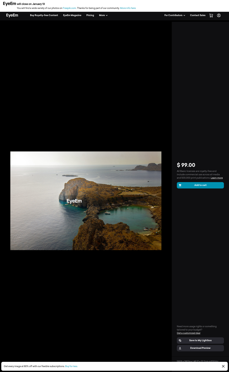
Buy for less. (71, 366)
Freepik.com (69, 8)
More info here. (128, 8)
